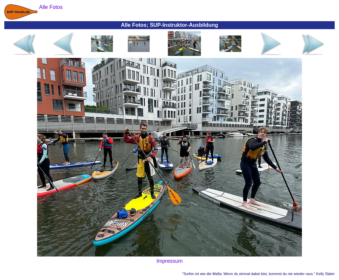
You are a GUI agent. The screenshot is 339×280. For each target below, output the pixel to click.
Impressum (169, 261)
